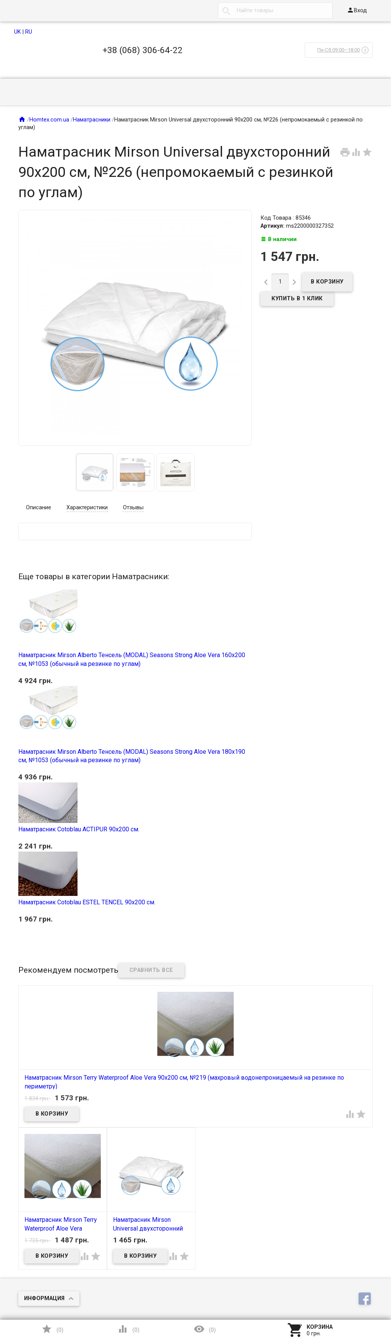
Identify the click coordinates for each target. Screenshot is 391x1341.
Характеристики (87, 507)
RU (28, 32)
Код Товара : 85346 (285, 218)
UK (17, 32)
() (52, 1329)
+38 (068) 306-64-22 (143, 50)
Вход (357, 10)
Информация (44, 1298)
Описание (38, 507)
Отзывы (133, 507)
